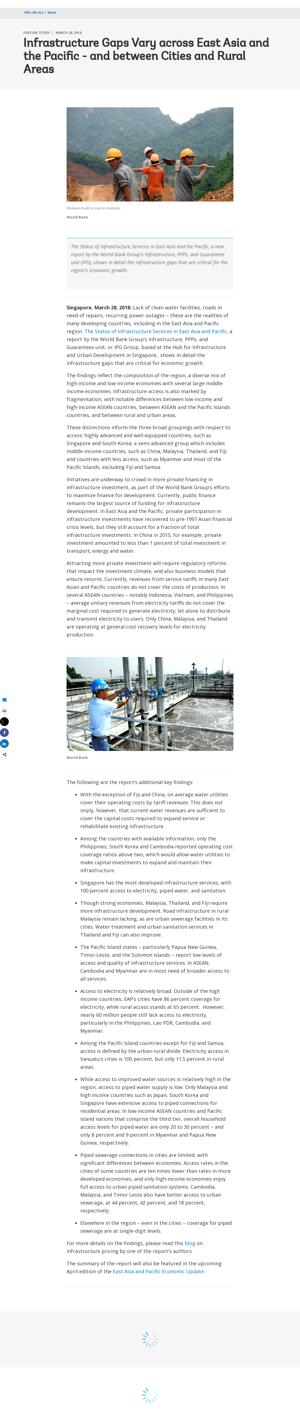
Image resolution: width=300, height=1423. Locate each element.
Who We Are (34, 12)
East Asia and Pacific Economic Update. (159, 1271)
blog (190, 1243)
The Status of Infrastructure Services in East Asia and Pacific (155, 331)
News (52, 12)
